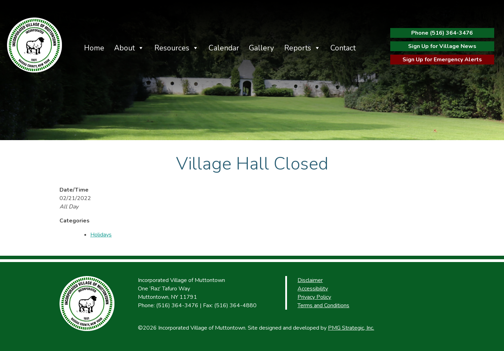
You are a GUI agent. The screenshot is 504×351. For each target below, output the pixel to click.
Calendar (224, 48)
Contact (343, 48)
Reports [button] (297, 48)
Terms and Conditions (323, 305)
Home (94, 48)
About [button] (124, 48)
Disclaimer (310, 280)
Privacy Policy (314, 297)
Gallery (261, 48)
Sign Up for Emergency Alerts (442, 59)
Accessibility (313, 288)
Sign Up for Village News (442, 46)
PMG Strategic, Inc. (351, 328)
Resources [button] (171, 48)
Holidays (101, 235)
